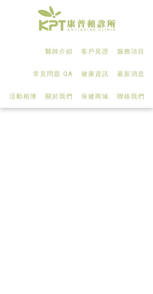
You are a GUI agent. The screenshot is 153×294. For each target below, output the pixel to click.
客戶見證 (95, 51)
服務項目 (131, 51)
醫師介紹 (59, 51)
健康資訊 (95, 74)
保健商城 (95, 96)
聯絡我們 (131, 96)
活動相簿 (23, 96)
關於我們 (59, 96)
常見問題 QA (53, 74)
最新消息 (131, 74)
